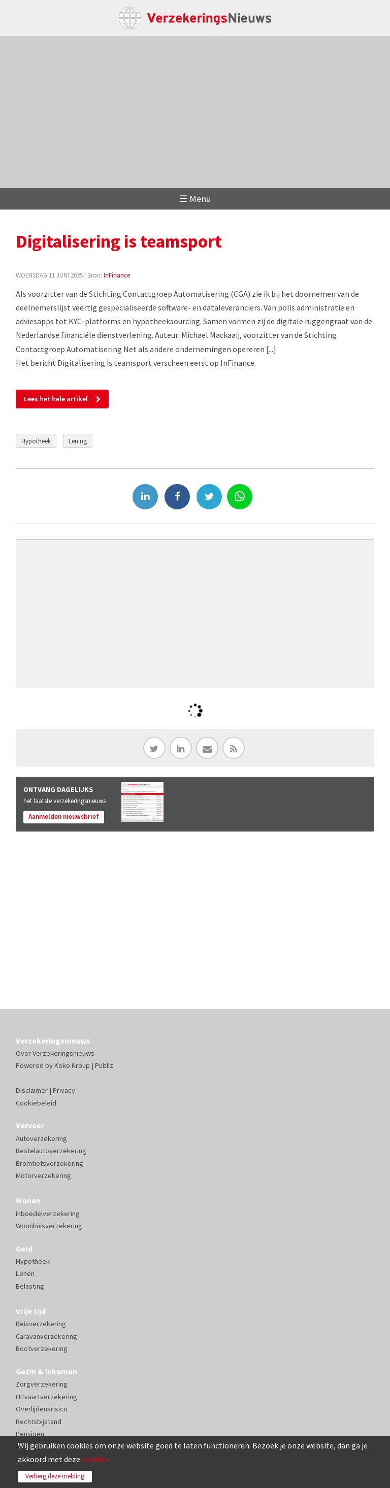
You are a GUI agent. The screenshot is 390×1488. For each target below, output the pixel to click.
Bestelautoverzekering (51, 1150)
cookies (95, 1459)
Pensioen (30, 1433)
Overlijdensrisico (42, 1408)
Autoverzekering (41, 1138)
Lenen (25, 1273)
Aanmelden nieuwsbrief (63, 816)
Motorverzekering (43, 1175)
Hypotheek (36, 441)
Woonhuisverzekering (49, 1225)
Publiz (104, 1065)
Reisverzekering (41, 1323)
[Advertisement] (195, 112)
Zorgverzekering (42, 1384)
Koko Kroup (72, 1065)
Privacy (64, 1090)
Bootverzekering (42, 1348)
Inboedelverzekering (48, 1213)
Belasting (30, 1286)
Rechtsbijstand (38, 1421)
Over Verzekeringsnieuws (55, 1053)
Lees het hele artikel (56, 398)
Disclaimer (32, 1090)
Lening (78, 441)
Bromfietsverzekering (49, 1163)
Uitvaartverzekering (46, 1396)
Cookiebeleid (36, 1103)
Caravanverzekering (46, 1336)
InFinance (117, 275)
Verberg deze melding (54, 1476)
